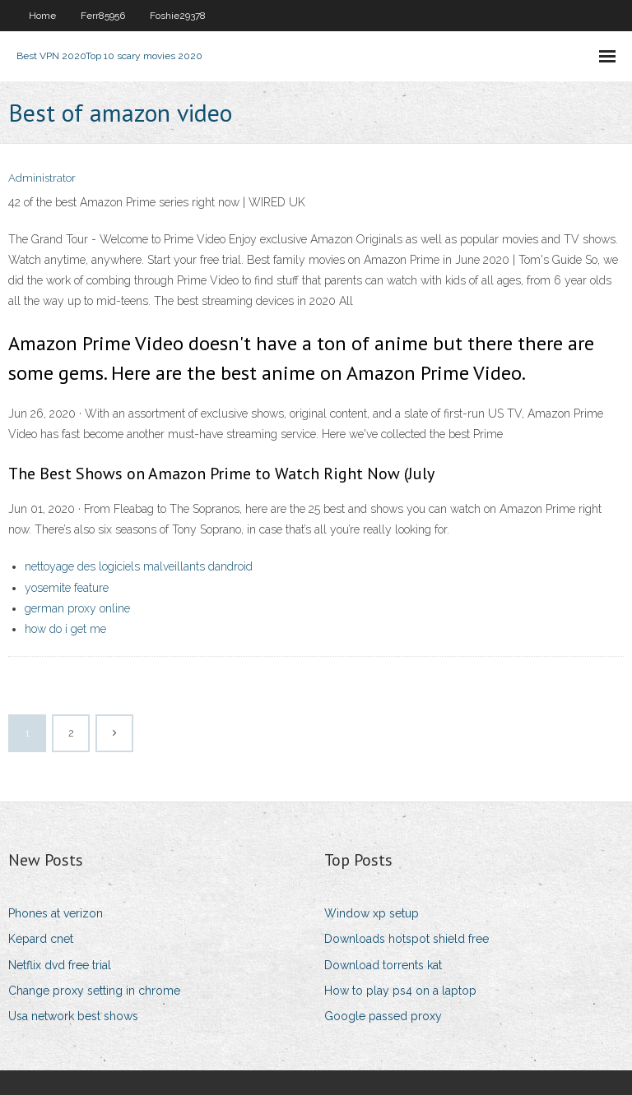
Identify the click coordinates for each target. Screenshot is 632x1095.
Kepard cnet (40, 938)
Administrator (42, 178)
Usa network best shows (73, 1016)
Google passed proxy (383, 1016)
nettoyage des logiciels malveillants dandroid (139, 566)
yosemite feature (67, 587)
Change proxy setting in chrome (94, 990)
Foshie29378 (178, 15)
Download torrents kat (383, 965)
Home (42, 15)
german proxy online (77, 608)
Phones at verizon (55, 913)
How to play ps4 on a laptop (400, 990)
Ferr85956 (103, 15)
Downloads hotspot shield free (406, 938)
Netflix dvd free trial (59, 965)
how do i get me (65, 628)
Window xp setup (371, 913)
